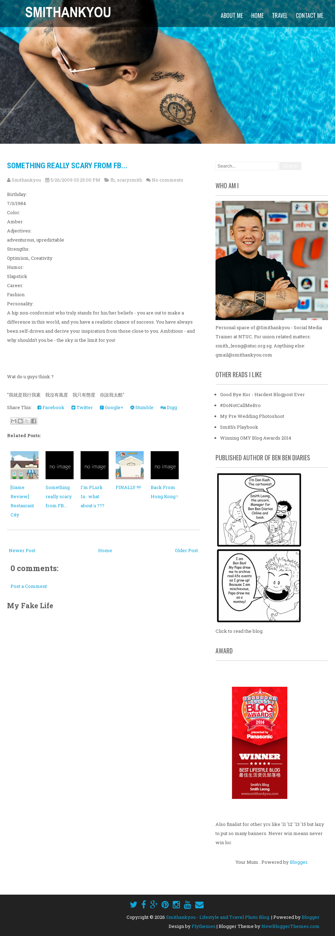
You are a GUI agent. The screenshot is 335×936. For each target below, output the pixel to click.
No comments (167, 180)
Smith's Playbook (239, 427)
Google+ (111, 407)
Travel (279, 15)
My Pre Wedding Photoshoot (252, 416)
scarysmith (129, 180)
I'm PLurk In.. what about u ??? (92, 496)
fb (112, 180)
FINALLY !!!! (128, 487)
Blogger (298, 862)
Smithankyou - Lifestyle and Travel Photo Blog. (218, 917)
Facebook (50, 407)
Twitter (82, 407)
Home (257, 15)
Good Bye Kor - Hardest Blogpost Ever (262, 394)
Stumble (141, 407)
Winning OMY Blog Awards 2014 (255, 438)
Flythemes (204, 926)
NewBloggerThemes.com (290, 926)
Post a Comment (29, 586)
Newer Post (22, 550)
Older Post (186, 550)
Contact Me (309, 15)
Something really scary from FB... (67, 165)
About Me (232, 15)
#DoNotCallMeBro (240, 405)
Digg (168, 407)
